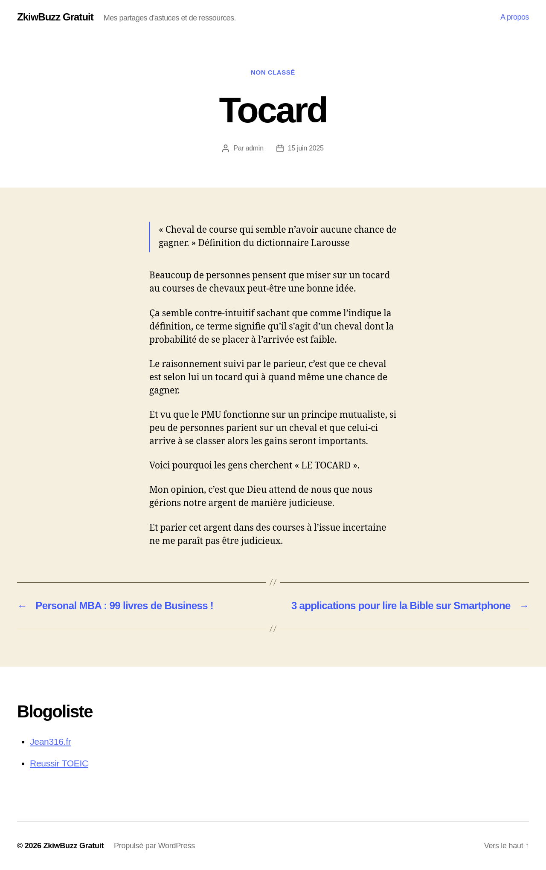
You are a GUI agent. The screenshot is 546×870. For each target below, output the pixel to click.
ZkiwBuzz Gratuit (55, 17)
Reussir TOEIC (59, 763)
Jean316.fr (50, 741)
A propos (514, 17)
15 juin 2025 (306, 148)
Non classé (273, 72)
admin (255, 148)
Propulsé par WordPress (154, 845)
